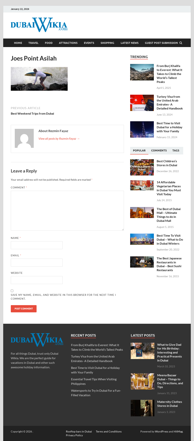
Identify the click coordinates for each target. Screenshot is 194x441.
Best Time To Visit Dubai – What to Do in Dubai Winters (170, 239)
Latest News (129, 42)
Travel (33, 42)
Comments (159, 150)
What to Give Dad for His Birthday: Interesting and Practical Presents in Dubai (169, 352)
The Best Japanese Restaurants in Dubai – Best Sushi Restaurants (169, 264)
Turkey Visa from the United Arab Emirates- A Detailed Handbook (170, 102)
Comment (19, 187)
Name (16, 237)
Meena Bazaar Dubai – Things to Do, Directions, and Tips (170, 381)
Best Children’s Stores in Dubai (167, 163)
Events (89, 42)
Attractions (68, 42)
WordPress (161, 431)
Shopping (107, 42)
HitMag (178, 431)
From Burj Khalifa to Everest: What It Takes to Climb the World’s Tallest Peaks (169, 73)
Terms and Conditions (109, 431)
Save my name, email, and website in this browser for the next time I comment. (63, 296)
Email (16, 255)
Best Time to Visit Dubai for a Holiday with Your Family (169, 127)
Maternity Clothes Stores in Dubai (169, 403)
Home (18, 42)
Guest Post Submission (161, 42)
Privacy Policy (74, 435)
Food (48, 42)
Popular (139, 150)
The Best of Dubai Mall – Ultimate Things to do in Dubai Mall (169, 214)
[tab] (139, 150)
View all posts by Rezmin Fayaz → (59, 138)
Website (17, 272)
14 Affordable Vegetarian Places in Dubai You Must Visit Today (169, 188)
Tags (175, 150)
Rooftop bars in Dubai (79, 431)
